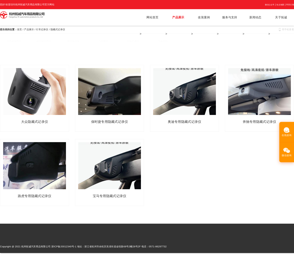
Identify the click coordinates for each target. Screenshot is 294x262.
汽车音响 (163, 42)
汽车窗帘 (103, 42)
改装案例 (204, 17)
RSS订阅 (290, 5)
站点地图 (280, 5)
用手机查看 (288, 29)
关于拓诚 (281, 17)
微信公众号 (269, 5)
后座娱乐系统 (43, 42)
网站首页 (152, 17)
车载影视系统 (14, 42)
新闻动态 (255, 17)
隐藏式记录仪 (58, 29)
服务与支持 (229, 17)
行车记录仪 (42, 29)
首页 (19, 29)
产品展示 (178, 17)
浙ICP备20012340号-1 (63, 246)
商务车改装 (73, 42)
